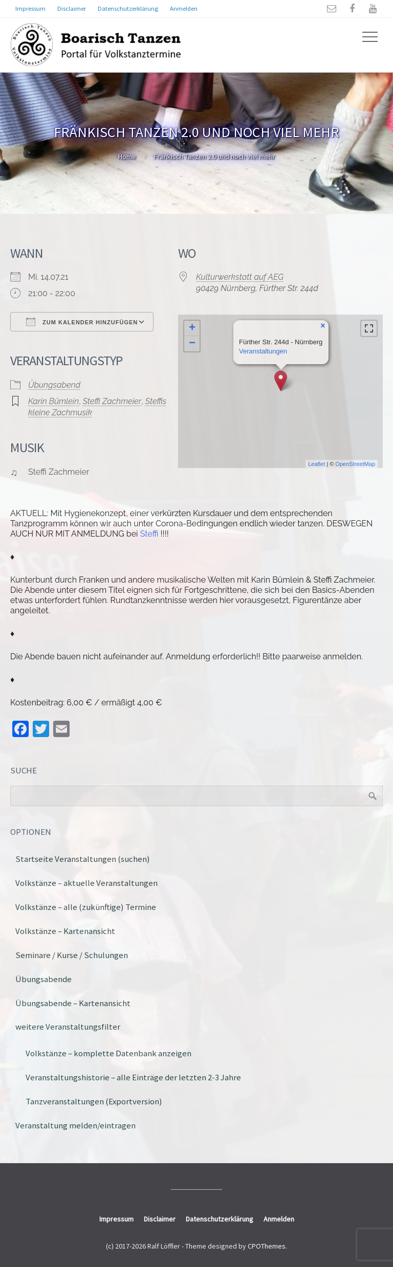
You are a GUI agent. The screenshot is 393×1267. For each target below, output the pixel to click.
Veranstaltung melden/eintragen (75, 1125)
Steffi (149, 534)
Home (127, 156)
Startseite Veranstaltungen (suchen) (82, 858)
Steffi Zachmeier (112, 401)
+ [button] (192, 328)
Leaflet (316, 464)
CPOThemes (267, 1246)
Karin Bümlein (53, 401)
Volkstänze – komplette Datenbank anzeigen (108, 1053)
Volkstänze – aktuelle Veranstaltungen (86, 882)
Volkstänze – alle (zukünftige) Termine (85, 907)
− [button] (192, 343)
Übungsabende (43, 979)
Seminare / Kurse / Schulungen (71, 955)
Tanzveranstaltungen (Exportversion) (94, 1101)
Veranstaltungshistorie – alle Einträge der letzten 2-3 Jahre (133, 1077)
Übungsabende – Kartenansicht (72, 1003)
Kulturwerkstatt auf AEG (239, 277)
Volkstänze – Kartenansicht (65, 931)
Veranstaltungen (263, 351)
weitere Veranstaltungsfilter (67, 1026)
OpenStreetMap (355, 464)
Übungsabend (54, 385)
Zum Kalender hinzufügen (82, 321)
